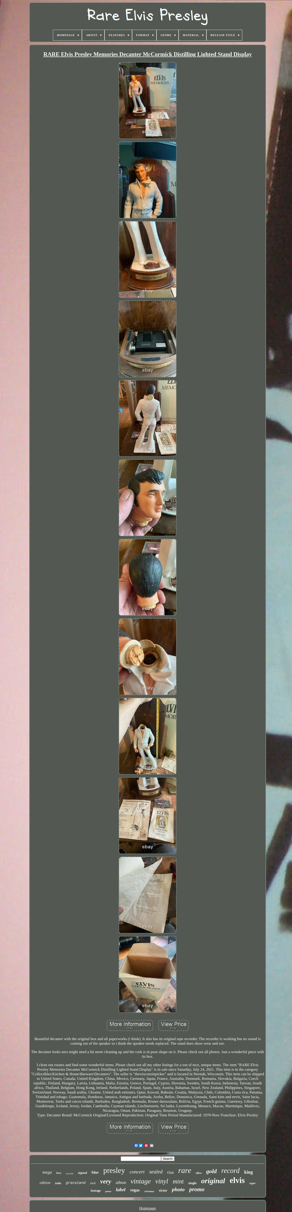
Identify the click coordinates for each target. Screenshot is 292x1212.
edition (45, 1182)
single (192, 1183)
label (120, 1189)
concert (137, 1172)
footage (96, 1190)
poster (108, 1191)
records (69, 1173)
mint (178, 1181)
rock (93, 1183)
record (230, 1171)
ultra (198, 1173)
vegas (135, 1190)
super (252, 1183)
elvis (237, 1180)
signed (82, 1173)
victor (163, 1190)
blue (95, 1172)
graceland (75, 1183)
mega (47, 1172)
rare (184, 1170)
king (248, 1172)
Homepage (147, 1208)
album (121, 1182)
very (105, 1181)
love (58, 1173)
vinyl (161, 1181)
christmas (149, 1191)
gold (211, 1171)
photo (178, 1189)
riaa (170, 1172)
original (213, 1181)
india (58, 1183)
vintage (140, 1181)
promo (196, 1189)
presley (114, 1170)
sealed (156, 1172)
